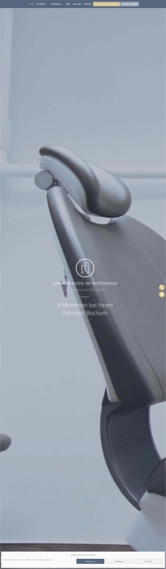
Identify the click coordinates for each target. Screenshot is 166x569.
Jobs (68, 4)
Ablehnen (119, 561)
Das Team (77, 4)
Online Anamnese (129, 4)
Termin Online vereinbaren (107, 4)
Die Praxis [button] (41, 4)
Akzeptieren (90, 561)
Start (31, 4)
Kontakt (88, 4)
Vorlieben (148, 561)
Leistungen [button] (56, 4)
